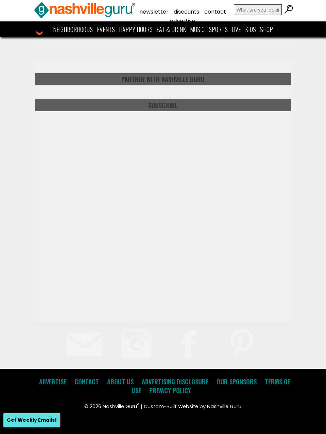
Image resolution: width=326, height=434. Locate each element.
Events (106, 29)
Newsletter (154, 12)
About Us (120, 381)
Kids (250, 29)
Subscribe (162, 105)
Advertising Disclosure (175, 381)
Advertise (182, 21)
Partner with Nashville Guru (163, 79)
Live (236, 29)
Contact (215, 12)
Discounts (186, 12)
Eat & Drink (171, 29)
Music (197, 29)
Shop (266, 29)
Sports (218, 29)
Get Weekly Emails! (32, 420)
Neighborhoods (73, 29)
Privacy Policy (170, 390)
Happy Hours (136, 29)
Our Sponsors (237, 381)
